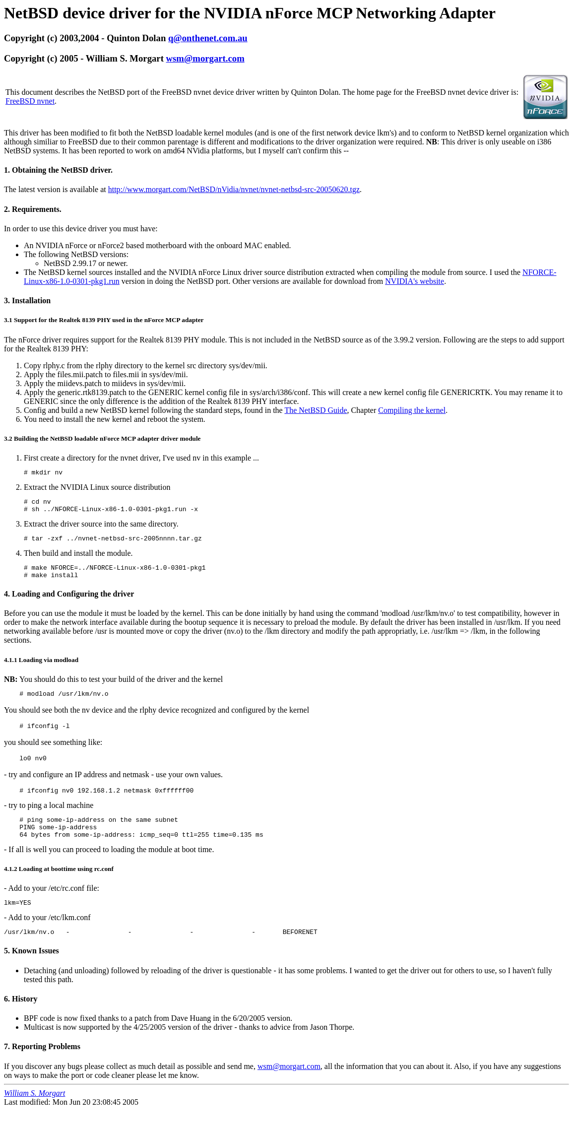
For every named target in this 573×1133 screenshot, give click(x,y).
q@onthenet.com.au (208, 38)
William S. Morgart (34, 1115)
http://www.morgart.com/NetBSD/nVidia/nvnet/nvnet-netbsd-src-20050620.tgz (234, 189)
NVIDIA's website (414, 281)
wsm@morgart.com (205, 58)
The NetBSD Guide (315, 410)
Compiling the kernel (412, 410)
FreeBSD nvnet (30, 101)
